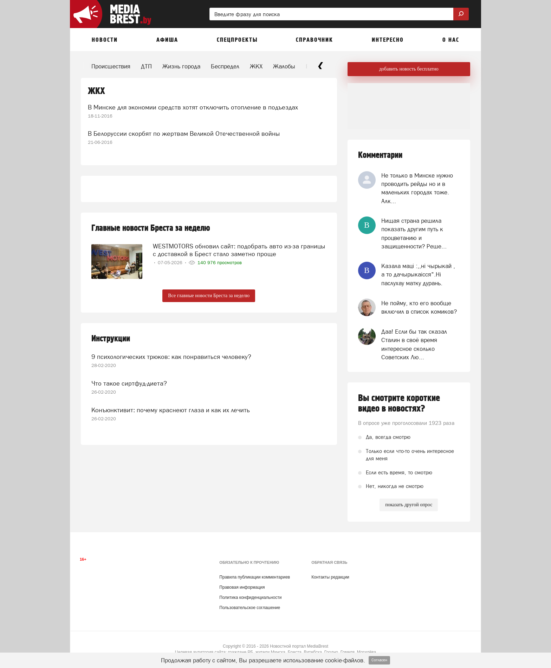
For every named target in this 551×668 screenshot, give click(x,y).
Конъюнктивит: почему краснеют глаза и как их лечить (170, 410)
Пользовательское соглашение (249, 607)
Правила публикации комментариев (254, 577)
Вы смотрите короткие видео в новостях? (399, 403)
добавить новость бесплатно (409, 69)
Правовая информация (242, 587)
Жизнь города (181, 66)
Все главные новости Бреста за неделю (208, 295)
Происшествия (110, 66)
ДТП (146, 66)
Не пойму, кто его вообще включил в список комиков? (419, 307)
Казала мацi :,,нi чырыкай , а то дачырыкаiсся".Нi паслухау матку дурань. (418, 274)
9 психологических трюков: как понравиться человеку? (171, 356)
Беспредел (225, 66)
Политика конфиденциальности (250, 597)
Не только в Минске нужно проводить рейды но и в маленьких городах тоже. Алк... (417, 188)
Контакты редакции (330, 577)
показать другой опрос (408, 504)
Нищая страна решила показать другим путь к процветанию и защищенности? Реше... (414, 233)
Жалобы (284, 66)
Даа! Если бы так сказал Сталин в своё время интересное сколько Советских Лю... (414, 344)
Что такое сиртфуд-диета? (129, 383)
